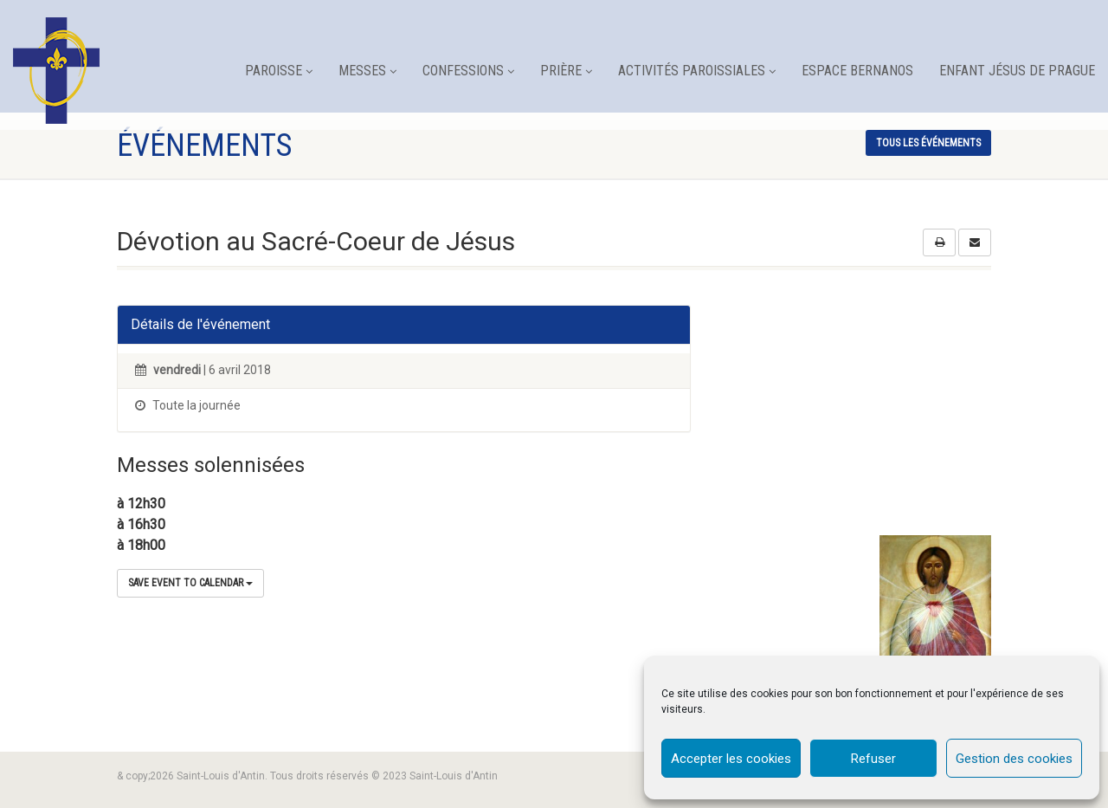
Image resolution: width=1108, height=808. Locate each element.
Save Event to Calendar (190, 583)
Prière (566, 70)
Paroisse (278, 70)
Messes (367, 70)
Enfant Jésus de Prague (1017, 70)
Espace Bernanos (857, 70)
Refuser (873, 758)
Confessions (468, 70)
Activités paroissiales (697, 70)
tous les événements (928, 143)
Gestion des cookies (1014, 758)
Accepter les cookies (731, 758)
